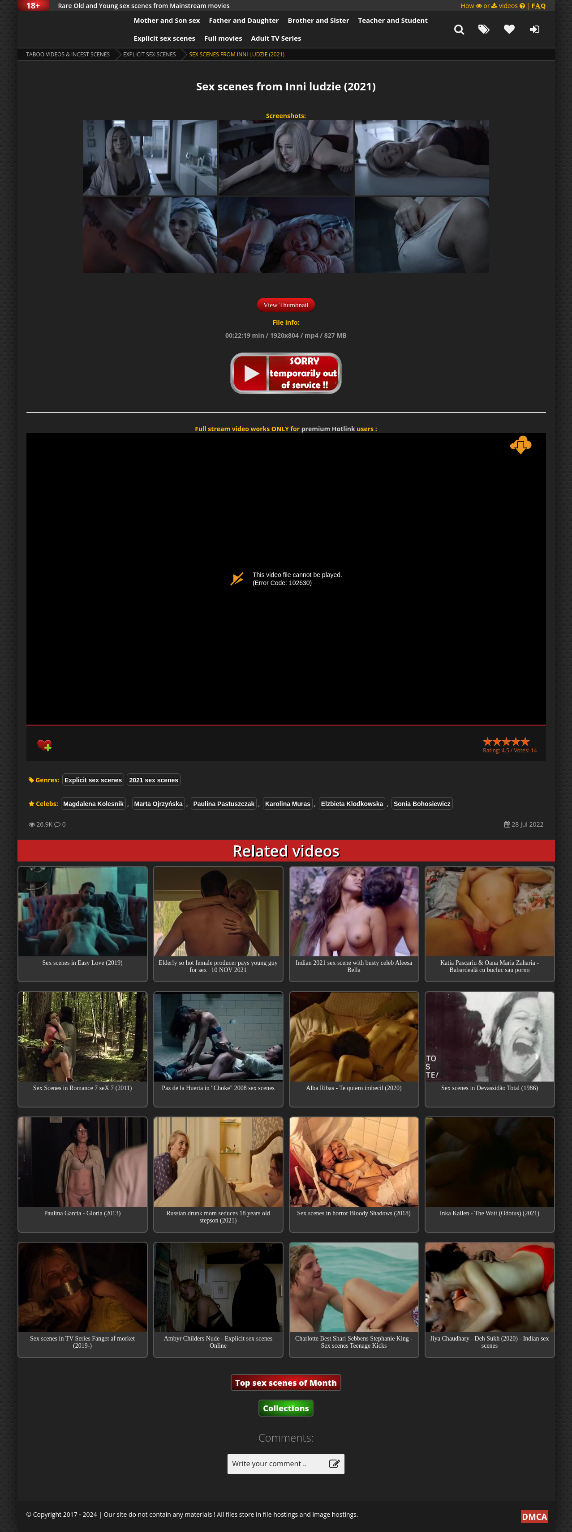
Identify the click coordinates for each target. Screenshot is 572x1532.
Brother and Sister (318, 20)
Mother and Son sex (167, 20)
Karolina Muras (287, 803)
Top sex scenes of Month (286, 1382)
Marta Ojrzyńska (158, 803)
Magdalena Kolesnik (93, 803)
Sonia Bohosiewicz (422, 803)
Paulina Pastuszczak (223, 803)
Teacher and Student (392, 20)
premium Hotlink (328, 428)
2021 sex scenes (153, 780)
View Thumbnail (286, 305)
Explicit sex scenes (165, 38)
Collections (286, 1408)
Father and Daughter (244, 20)
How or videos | (503, 5)
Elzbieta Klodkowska (352, 803)
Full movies (223, 38)
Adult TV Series (276, 38)
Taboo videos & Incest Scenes (68, 54)
